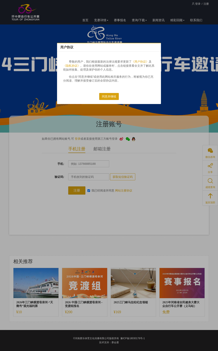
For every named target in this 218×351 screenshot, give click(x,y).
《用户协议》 (140, 61)
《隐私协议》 (71, 65)
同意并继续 (109, 96)
